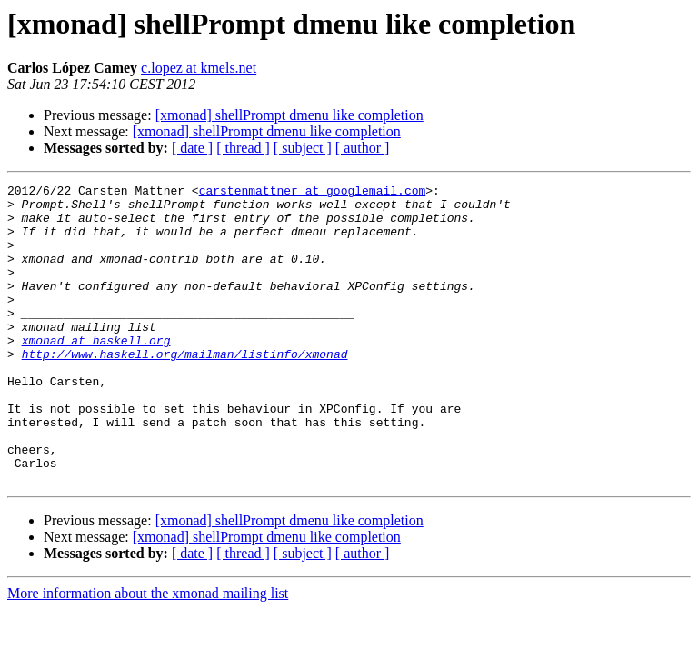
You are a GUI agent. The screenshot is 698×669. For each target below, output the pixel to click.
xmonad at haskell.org (96, 372)
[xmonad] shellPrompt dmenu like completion (289, 115)
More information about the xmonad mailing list (147, 653)
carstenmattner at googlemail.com (312, 193)
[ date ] (192, 147)
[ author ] (362, 147)
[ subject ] (303, 147)
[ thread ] (243, 147)
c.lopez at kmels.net (198, 67)
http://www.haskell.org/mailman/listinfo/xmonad (185, 389)
